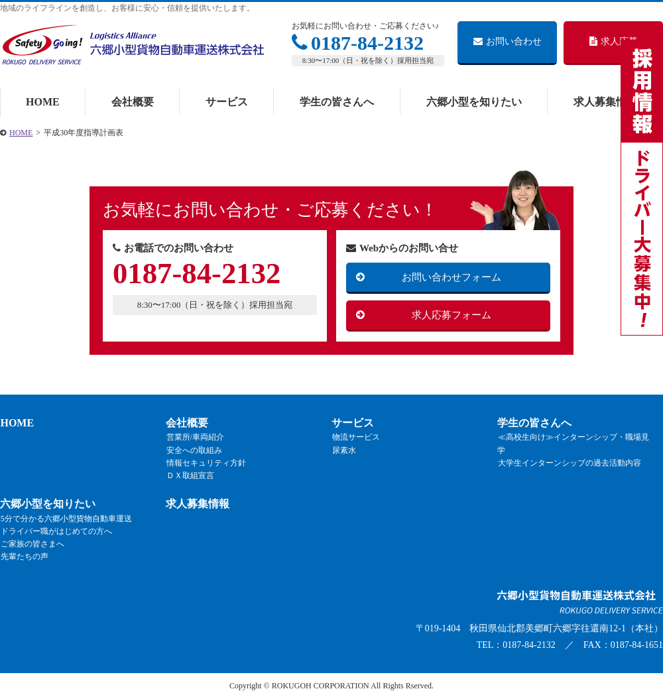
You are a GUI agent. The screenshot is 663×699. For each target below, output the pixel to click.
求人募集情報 (605, 101)
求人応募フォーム (451, 315)
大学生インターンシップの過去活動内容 (568, 463)
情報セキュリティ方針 (205, 463)
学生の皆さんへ (337, 101)
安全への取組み (193, 450)
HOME (43, 101)
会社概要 (132, 101)
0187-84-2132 (358, 43)
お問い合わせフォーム (451, 277)
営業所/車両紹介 (194, 437)
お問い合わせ (507, 41)
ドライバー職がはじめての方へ (55, 531)
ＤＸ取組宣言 (189, 475)
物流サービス (355, 437)
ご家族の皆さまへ (32, 543)
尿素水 (343, 450)
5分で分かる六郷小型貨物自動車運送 (65, 518)
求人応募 (613, 41)
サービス (227, 101)
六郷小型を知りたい (474, 101)
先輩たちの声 (24, 557)
